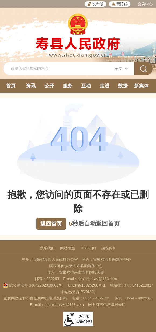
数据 (123, 85)
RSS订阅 (88, 248)
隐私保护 (108, 248)
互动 (86, 85)
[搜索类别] (121, 68)
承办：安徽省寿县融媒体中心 (106, 259)
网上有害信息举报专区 (107, 304)
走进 (104, 85)
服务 (67, 85)
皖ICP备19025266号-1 (86, 285)
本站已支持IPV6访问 (78, 292)
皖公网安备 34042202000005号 (32, 285)
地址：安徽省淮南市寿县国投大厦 (76, 272)
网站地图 (67, 248)
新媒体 (141, 85)
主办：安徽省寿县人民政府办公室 (49, 259)
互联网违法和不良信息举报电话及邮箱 (36, 298)
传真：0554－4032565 (134, 298)
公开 (49, 85)
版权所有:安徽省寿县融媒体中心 (76, 266)
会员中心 (145, 4)
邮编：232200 (47, 279)
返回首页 (51, 224)
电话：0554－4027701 (91, 298)
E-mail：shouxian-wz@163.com (90, 279)
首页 (11, 85)
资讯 (31, 85)
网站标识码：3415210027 (131, 285)
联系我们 (47, 248)
